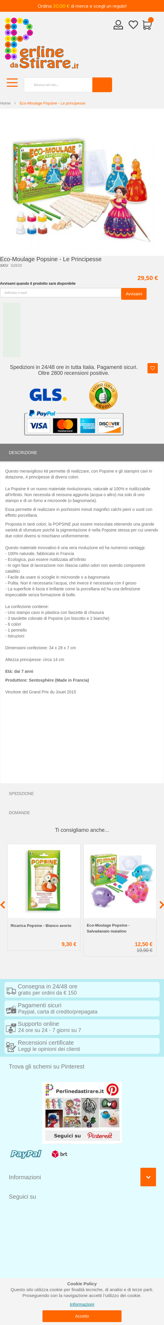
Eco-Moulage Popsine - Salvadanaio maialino (108, 928)
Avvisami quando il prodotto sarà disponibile (38, 283)
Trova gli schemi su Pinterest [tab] (46, 1066)
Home (5, 103)
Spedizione (21, 793)
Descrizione (23, 452)
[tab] (82, 452)
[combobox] (55, 85)
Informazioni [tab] (25, 1177)
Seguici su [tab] (22, 1196)
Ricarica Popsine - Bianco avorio (41, 925)
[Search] (102, 84)
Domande (19, 812)
